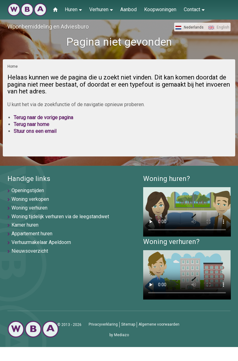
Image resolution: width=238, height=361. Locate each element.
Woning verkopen (30, 199)
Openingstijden (27, 190)
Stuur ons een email (35, 131)
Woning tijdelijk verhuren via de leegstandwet (60, 216)
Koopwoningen (160, 9)
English (218, 27)
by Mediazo (119, 335)
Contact (194, 9)
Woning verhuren (29, 208)
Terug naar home (31, 124)
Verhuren (101, 9)
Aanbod (128, 9)
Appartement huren (31, 234)
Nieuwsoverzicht (29, 251)
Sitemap (128, 324)
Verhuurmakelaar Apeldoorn (41, 242)
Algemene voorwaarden (159, 324)
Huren (73, 9)
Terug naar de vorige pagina (43, 117)
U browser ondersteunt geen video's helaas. (187, 212)
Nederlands (189, 27)
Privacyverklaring (103, 324)
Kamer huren (24, 225)
